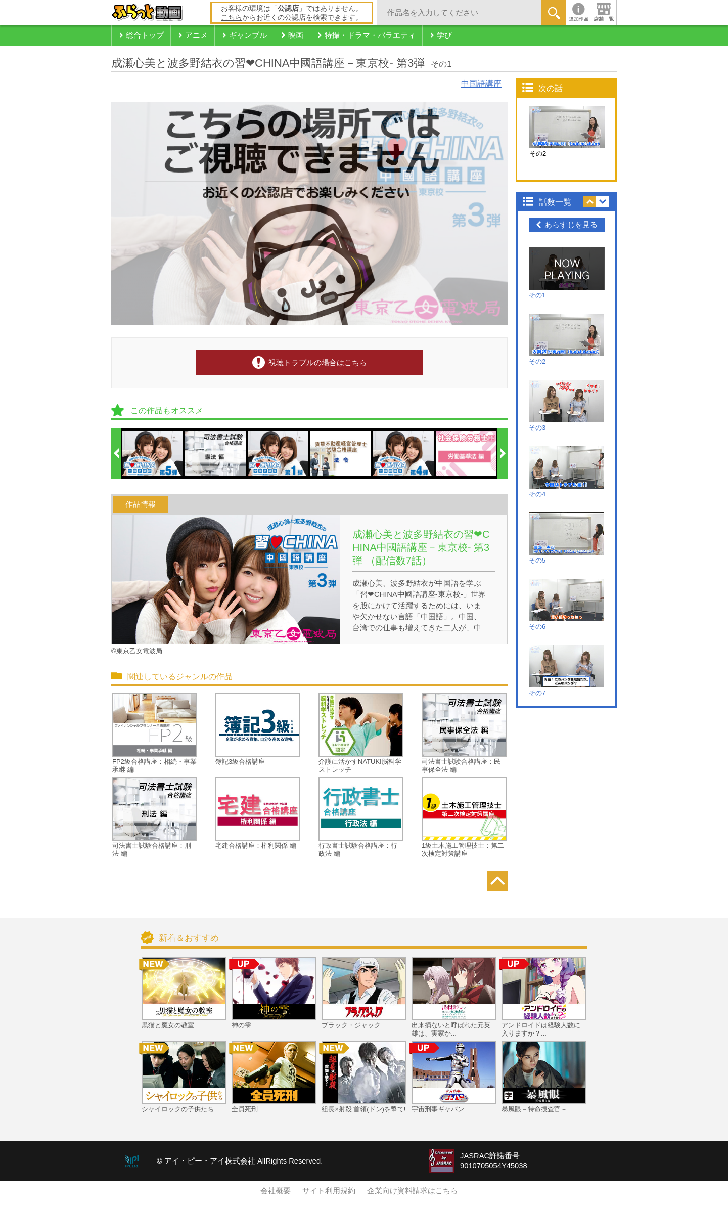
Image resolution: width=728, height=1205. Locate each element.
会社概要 (275, 1191)
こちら (231, 17)
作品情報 (140, 504)
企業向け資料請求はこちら (412, 1191)
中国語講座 (481, 83)
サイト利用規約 (328, 1191)
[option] (153, 453)
